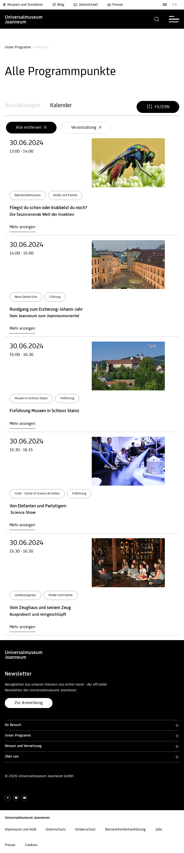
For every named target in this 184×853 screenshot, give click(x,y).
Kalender (61, 106)
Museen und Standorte (22, 5)
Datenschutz (56, 829)
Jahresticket (86, 5)
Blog (58, 5)
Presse (115, 5)
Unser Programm (18, 47)
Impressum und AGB (20, 829)
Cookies (31, 845)
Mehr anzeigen (22, 227)
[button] (156, 19)
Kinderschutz (85, 829)
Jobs (158, 829)
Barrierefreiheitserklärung (125, 829)
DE (165, 5)
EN (174, 5)
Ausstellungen (22, 106)
